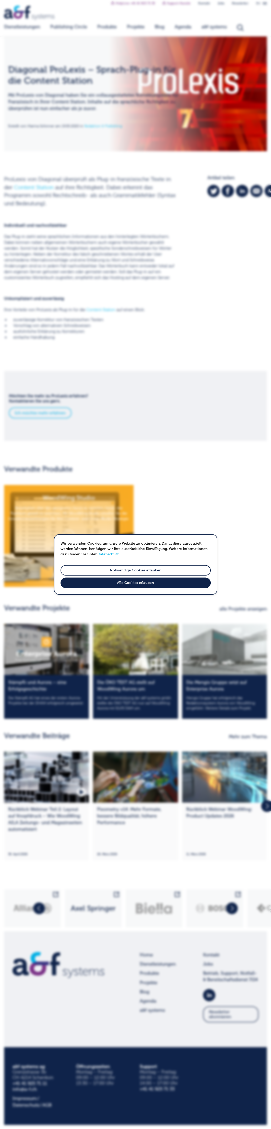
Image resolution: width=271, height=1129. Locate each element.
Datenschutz (108, 554)
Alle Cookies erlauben (135, 583)
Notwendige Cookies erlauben (135, 570)
